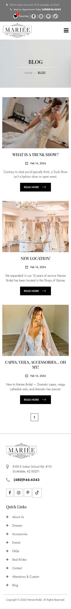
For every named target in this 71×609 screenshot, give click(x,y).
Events (13, 542)
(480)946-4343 (51, 9)
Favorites (21, 16)
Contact (14, 568)
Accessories (16, 534)
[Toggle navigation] (66, 30)
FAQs (12, 551)
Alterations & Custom (22, 577)
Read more (31, 187)
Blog (12, 585)
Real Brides (16, 559)
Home (28, 73)
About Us (15, 517)
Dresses (14, 525)
